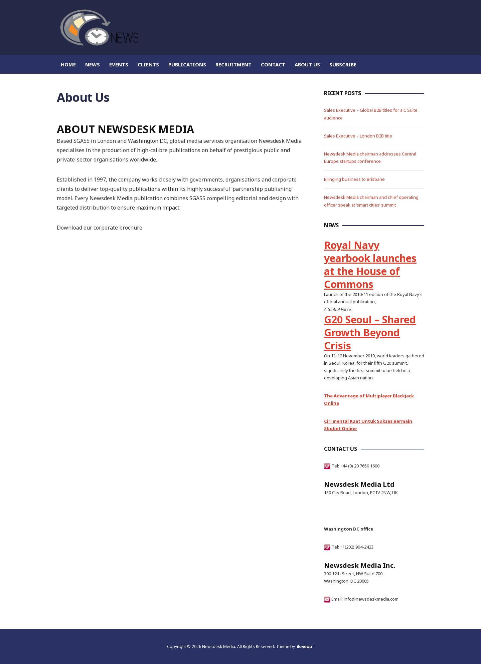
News (92, 64)
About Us (307, 64)
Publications (187, 64)
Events (118, 64)
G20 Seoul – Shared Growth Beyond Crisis (370, 332)
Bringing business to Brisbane (354, 179)
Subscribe (342, 64)
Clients (148, 64)
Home (68, 64)
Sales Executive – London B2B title (358, 136)
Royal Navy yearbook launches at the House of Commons (370, 264)
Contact (273, 64)
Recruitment (233, 64)
